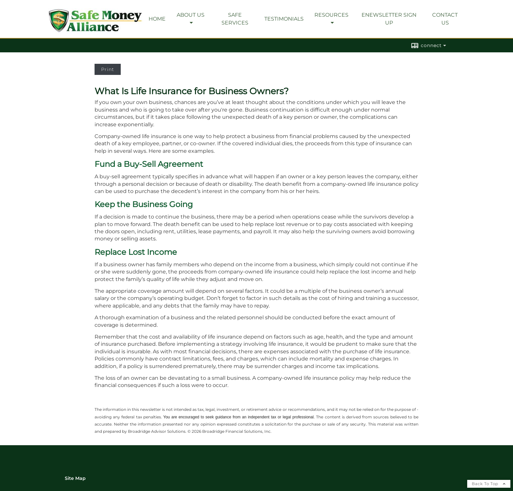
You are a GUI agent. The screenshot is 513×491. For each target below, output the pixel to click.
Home (157, 19)
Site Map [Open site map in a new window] (75, 478)
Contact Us (445, 19)
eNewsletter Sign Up (389, 19)
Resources (331, 15)
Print (107, 69)
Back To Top (489, 483)
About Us (190, 15)
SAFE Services (234, 19)
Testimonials (284, 19)
